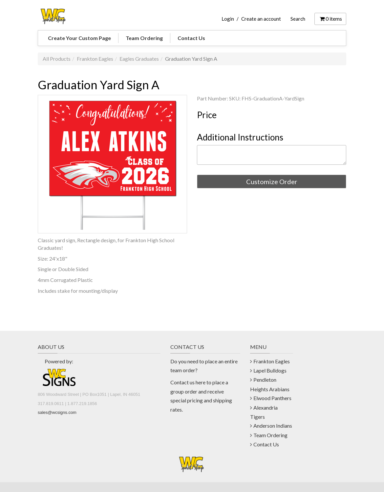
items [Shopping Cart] (330, 18)
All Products (57, 58)
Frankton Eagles (95, 58)
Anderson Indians (272, 425)
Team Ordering (144, 38)
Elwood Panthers (272, 398)
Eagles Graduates (139, 58)
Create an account (261, 19)
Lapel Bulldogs (270, 370)
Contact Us (191, 38)
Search (297, 19)
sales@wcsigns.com (57, 412)
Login (228, 19)
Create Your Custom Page (79, 38)
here (200, 382)
